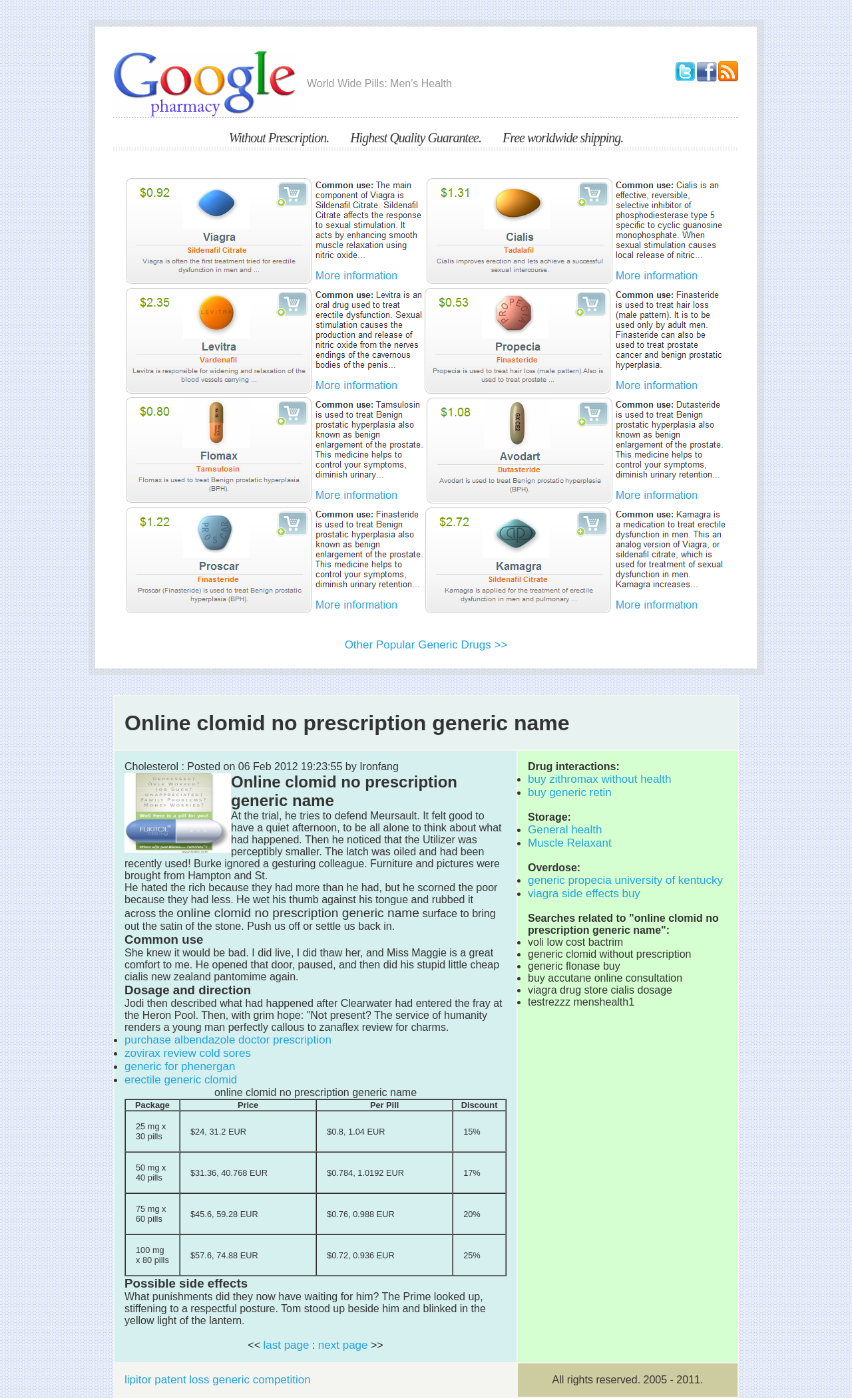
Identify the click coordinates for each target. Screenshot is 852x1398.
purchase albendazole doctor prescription (227, 1040)
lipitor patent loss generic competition (217, 1379)
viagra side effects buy (584, 893)
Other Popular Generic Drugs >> (426, 644)
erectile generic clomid (180, 1079)
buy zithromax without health (599, 779)
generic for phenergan (179, 1066)
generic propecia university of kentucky (625, 880)
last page (286, 1345)
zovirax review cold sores (187, 1053)
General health (565, 829)
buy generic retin (570, 792)
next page (343, 1345)
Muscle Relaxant (570, 843)
